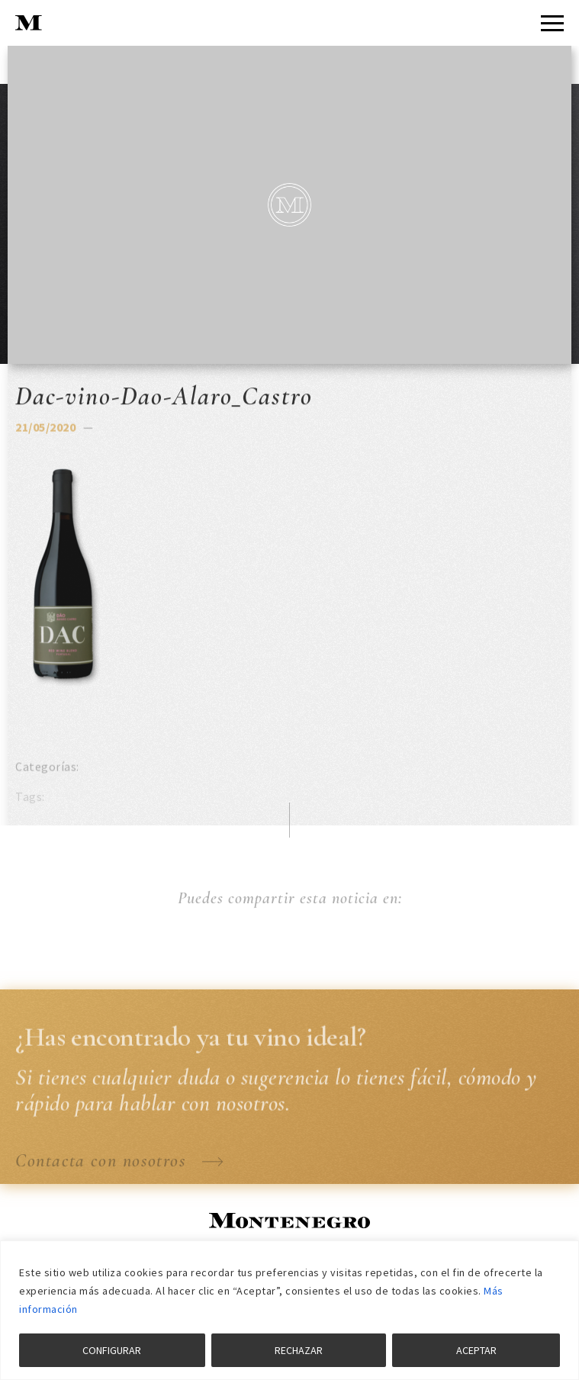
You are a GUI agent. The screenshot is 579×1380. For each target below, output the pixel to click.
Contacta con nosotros (119, 1171)
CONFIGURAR (111, 1350)
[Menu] (552, 23)
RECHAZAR (299, 1350)
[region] (289, 1310)
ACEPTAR (476, 1350)
